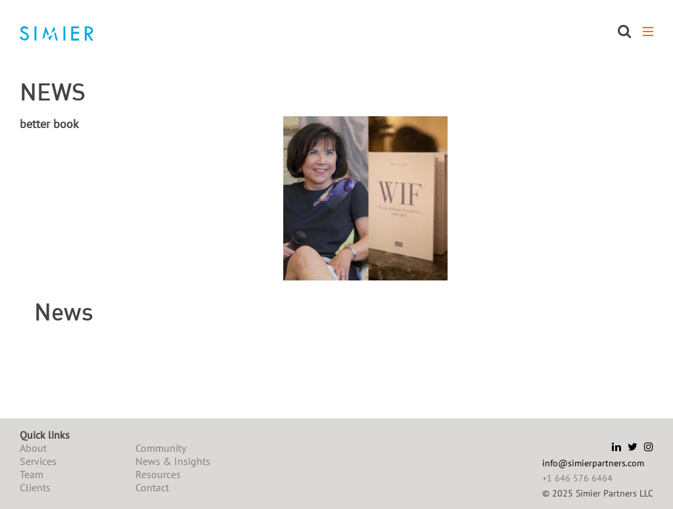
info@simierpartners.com (593, 463)
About (33, 447)
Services (38, 461)
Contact (152, 487)
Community (160, 447)
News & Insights (172, 461)
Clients (35, 487)
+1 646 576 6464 (577, 478)
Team (31, 474)
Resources (158, 474)
